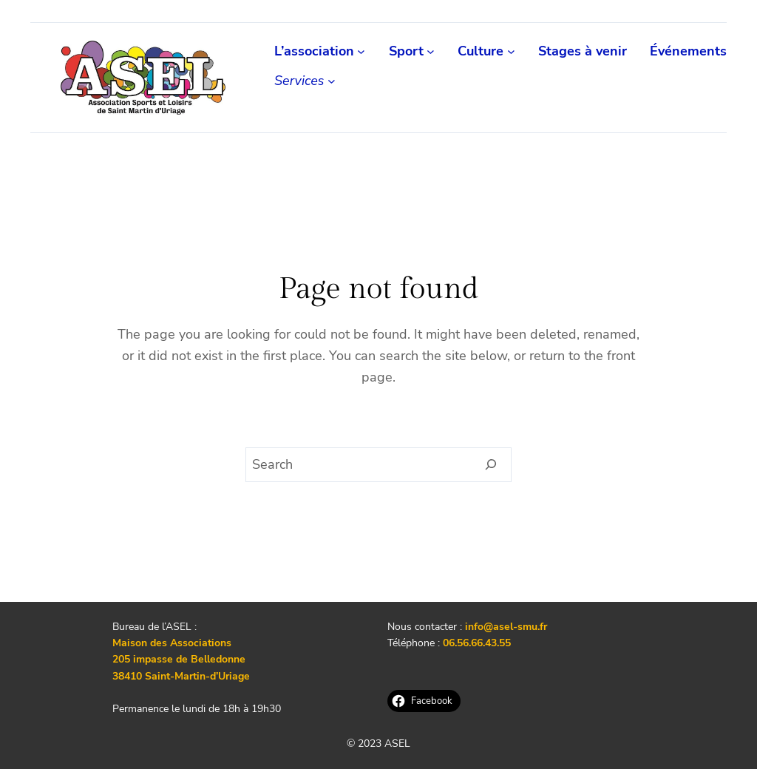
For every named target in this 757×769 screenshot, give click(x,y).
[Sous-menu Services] (331, 81)
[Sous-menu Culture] (511, 51)
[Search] (491, 465)
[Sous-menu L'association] (361, 51)
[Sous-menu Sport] (431, 51)
